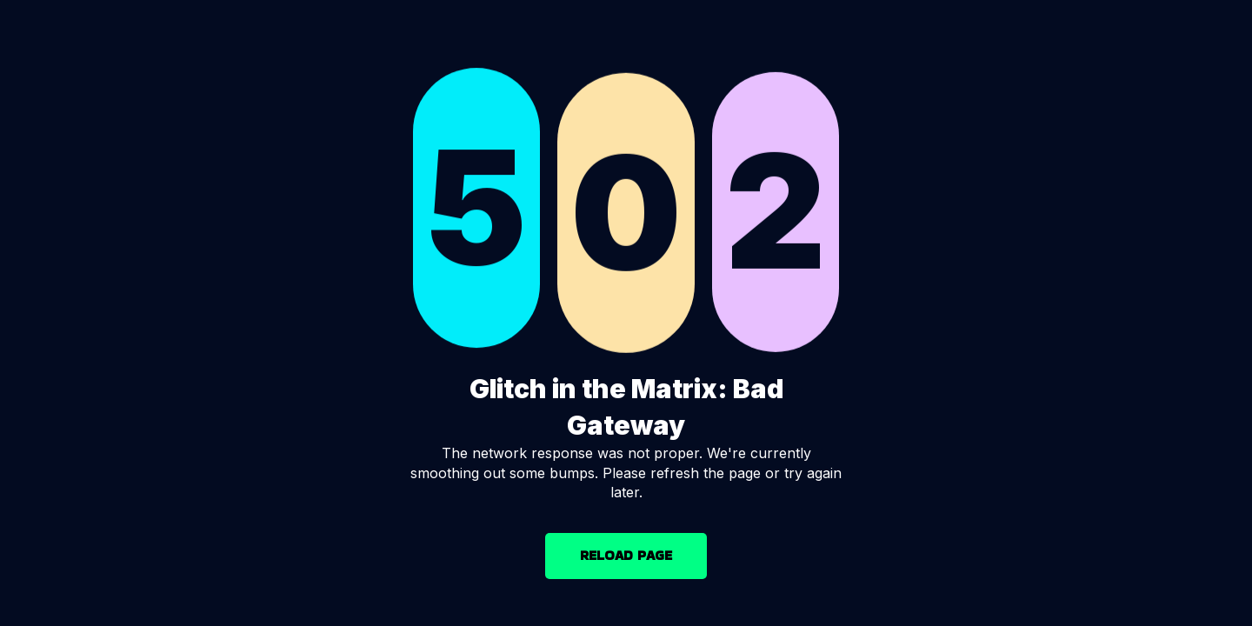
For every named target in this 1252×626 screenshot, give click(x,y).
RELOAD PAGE (626, 555)
